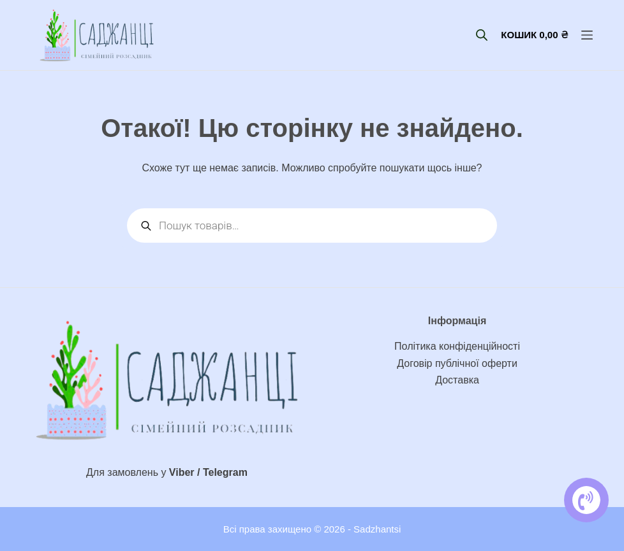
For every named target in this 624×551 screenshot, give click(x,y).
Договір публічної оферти (457, 363)
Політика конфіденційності (457, 346)
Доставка (457, 380)
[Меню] (587, 35)
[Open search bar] (481, 35)
